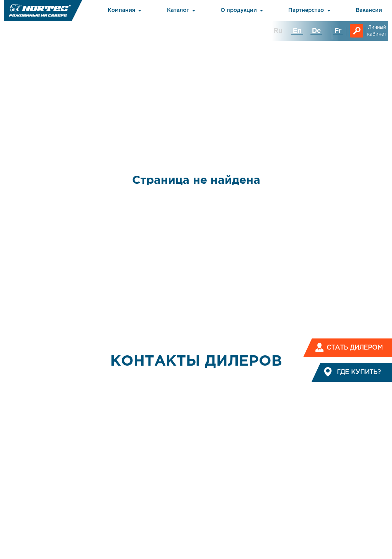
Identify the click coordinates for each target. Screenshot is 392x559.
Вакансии (369, 10)
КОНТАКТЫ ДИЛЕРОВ (196, 361)
